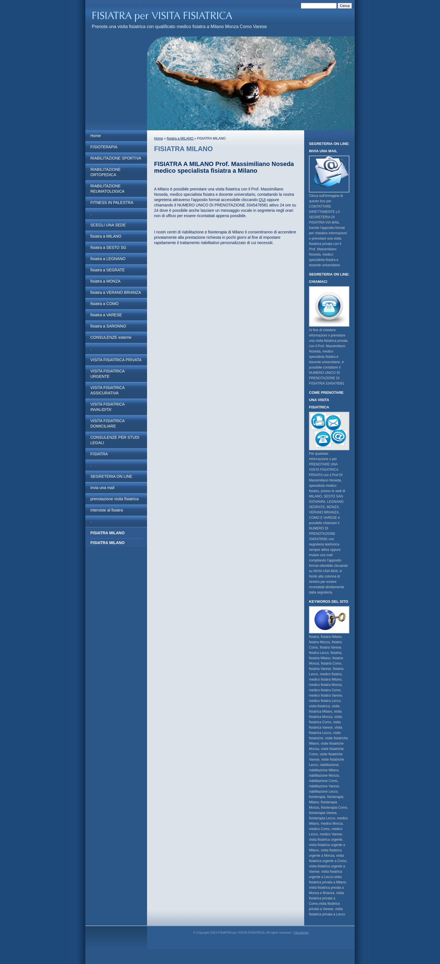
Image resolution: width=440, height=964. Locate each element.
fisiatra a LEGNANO (107, 258)
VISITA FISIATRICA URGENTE (107, 374)
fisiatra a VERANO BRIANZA (115, 292)
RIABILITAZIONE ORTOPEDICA (105, 172)
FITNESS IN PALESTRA (111, 202)
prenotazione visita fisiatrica (114, 499)
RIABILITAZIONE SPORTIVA (115, 158)
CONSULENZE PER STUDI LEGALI (114, 440)
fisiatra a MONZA (105, 281)
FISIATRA (99, 454)
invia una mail (102, 487)
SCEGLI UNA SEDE (108, 225)
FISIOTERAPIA (103, 147)
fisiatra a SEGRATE (107, 270)
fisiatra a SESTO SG (108, 247)
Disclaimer (301, 932)
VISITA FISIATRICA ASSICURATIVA (107, 390)
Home (95, 135)
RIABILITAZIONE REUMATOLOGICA (107, 189)
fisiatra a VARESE (106, 315)
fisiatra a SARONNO (108, 326)
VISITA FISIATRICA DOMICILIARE (107, 423)
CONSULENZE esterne (110, 337)
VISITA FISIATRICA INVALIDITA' (107, 407)
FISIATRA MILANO (107, 542)
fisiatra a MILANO (105, 236)
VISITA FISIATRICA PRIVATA (115, 360)
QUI (262, 199)
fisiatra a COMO (104, 303)
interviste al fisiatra (106, 510)
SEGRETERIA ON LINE (111, 476)
